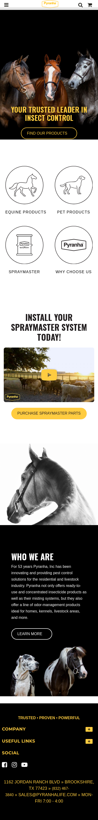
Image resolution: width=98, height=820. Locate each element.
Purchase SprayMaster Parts (49, 413)
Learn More (29, 634)
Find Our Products (47, 133)
